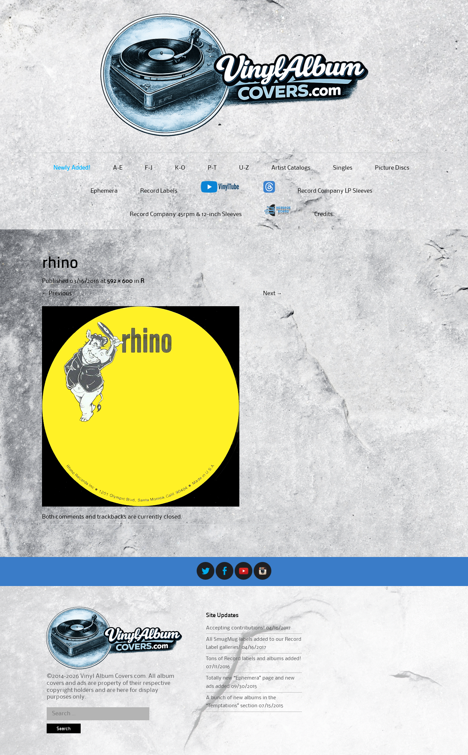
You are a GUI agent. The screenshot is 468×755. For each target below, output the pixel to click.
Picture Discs (392, 168)
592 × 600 (120, 281)
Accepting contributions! (235, 628)
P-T (212, 168)
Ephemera (104, 191)
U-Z (244, 168)
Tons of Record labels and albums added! (253, 658)
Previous (57, 293)
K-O (180, 168)
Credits (323, 214)
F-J (148, 168)
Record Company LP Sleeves (335, 191)
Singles (342, 168)
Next (272, 293)
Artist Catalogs (290, 168)
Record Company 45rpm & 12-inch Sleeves (186, 214)
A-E (117, 168)
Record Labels (158, 191)
